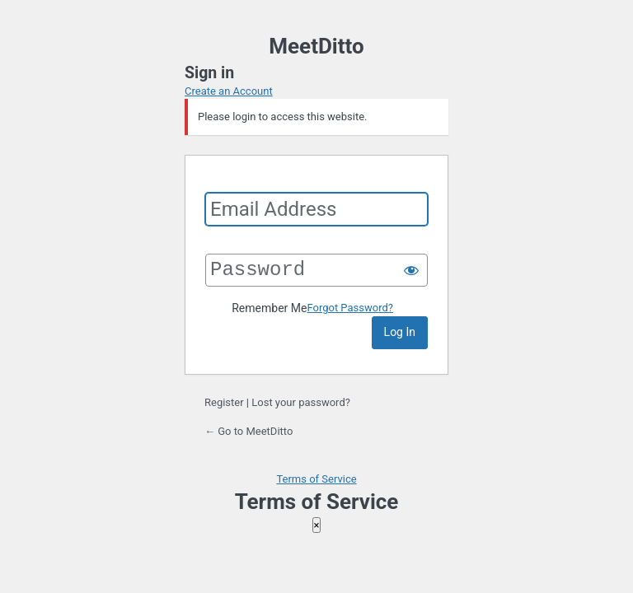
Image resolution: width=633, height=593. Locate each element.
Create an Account (229, 91)
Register (224, 402)
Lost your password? (300, 402)
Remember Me (269, 308)
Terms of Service (316, 479)
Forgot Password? (350, 307)
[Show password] (411, 270)
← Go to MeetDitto (248, 431)
